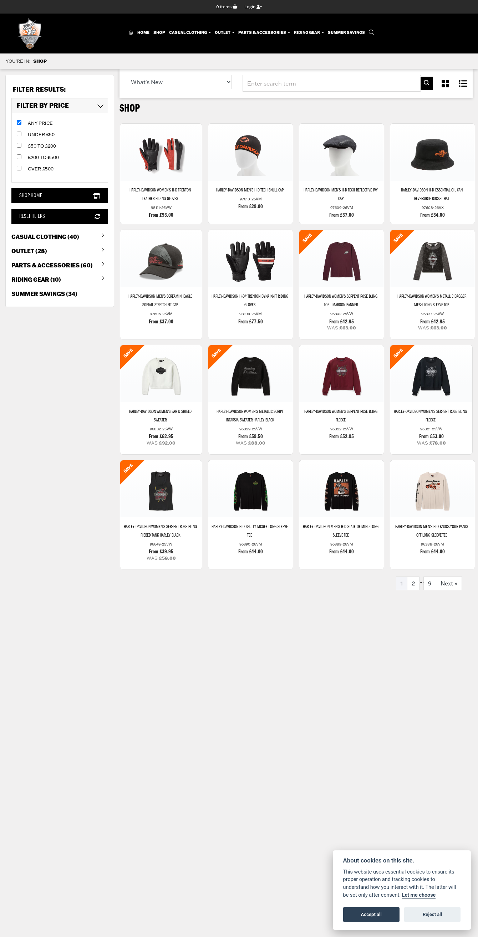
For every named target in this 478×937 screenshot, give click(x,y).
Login (253, 6)
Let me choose (419, 895)
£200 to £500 (43, 157)
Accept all (371, 914)
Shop (159, 32)
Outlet (223, 32)
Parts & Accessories (262, 32)
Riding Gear (307, 32)
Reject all (432, 914)
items (227, 6)
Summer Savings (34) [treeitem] (44, 294)
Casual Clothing (188, 32)
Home (143, 32)
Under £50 (41, 134)
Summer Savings (346, 32)
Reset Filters (59, 217)
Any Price (40, 123)
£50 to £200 (42, 146)
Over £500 (41, 168)
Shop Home (59, 196)
